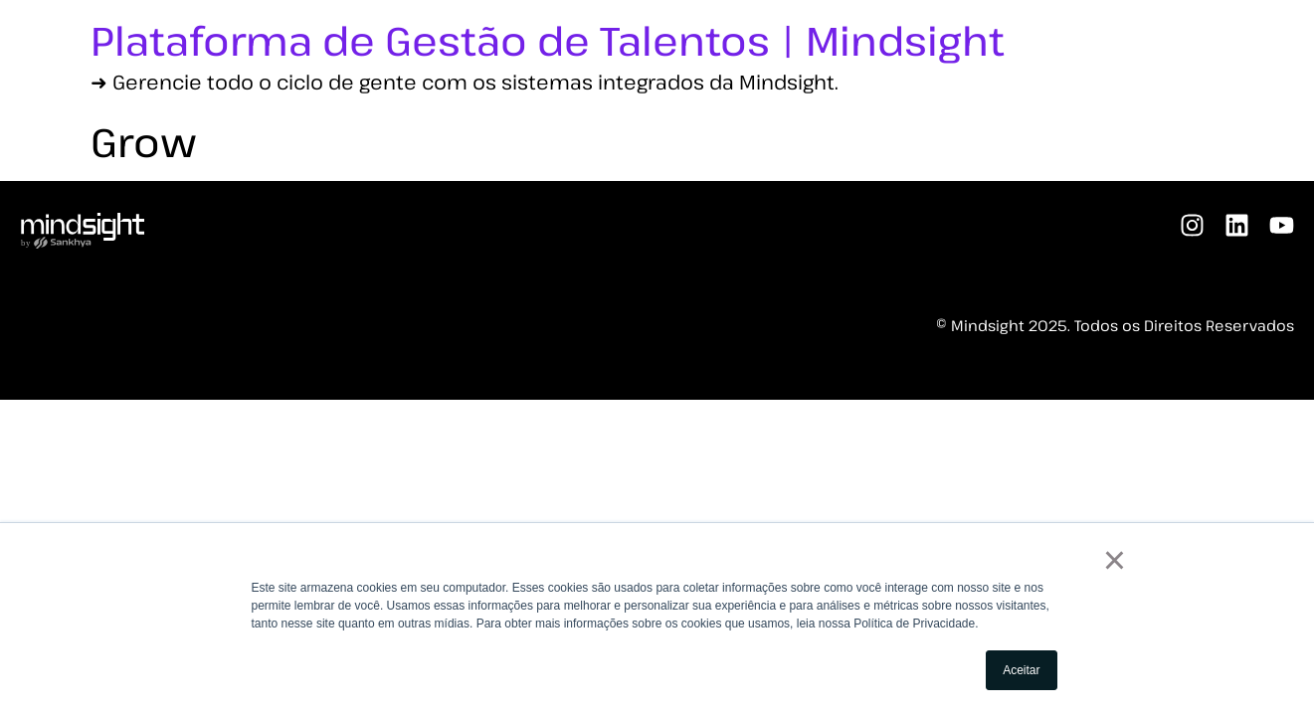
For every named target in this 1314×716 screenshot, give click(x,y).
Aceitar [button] (1021, 670)
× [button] (1114, 560)
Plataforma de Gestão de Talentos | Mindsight (548, 40)
